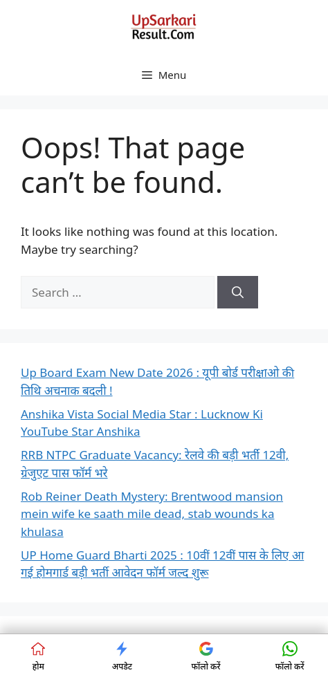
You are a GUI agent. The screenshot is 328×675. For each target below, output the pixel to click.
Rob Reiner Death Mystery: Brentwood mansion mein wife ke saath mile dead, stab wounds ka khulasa (152, 513)
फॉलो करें (206, 656)
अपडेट (122, 656)
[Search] (237, 292)
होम (38, 656)
